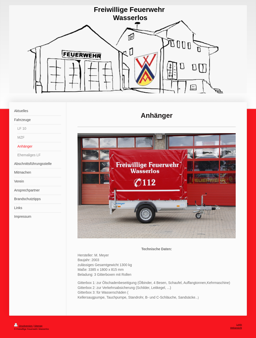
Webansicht (236, 328)
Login (239, 324)
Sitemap (38, 326)
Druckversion (23, 326)
